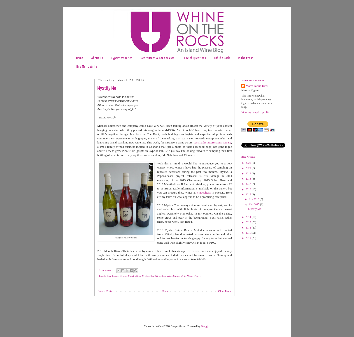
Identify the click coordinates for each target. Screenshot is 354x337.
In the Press (246, 58)
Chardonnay (113, 276)
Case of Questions (194, 58)
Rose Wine (166, 276)
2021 (249, 162)
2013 (249, 222)
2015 (249, 194)
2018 (249, 178)
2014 (249, 217)
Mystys (145, 276)
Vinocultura (204, 192)
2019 (249, 173)
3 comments (105, 270)
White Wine (186, 276)
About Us (97, 58)
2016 (249, 189)
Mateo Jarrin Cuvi (257, 86)
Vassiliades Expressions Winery (212, 142)
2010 (249, 238)
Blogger (205, 326)
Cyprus (123, 276)
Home (79, 58)
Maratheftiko (134, 276)
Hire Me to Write (86, 66)
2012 (249, 227)
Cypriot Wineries (122, 58)
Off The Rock (222, 58)
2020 (249, 168)
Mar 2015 (254, 204)
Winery (197, 276)
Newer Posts (105, 291)
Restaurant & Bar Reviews (157, 58)
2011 (249, 232)
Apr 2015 (254, 199)
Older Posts (224, 291)
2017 (249, 183)
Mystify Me (106, 88)
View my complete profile (255, 112)
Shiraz (176, 276)
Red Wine (155, 276)
